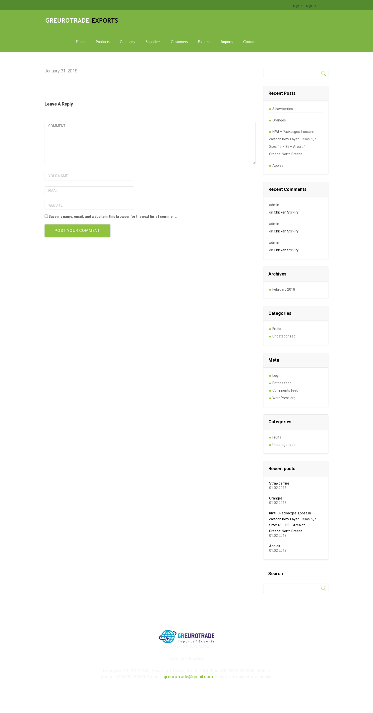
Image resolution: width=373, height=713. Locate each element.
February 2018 (283, 268)
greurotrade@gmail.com (188, 654)
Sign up (311, 6)
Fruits (276, 307)
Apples (277, 144)
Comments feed (285, 369)
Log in (277, 354)
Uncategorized (284, 314)
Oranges (279, 98)
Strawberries (282, 87)
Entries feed (282, 361)
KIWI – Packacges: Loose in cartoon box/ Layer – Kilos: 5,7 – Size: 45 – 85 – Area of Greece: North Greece (294, 121)
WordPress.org (284, 376)
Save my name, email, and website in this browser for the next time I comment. (113, 195)
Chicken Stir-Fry (286, 190)
